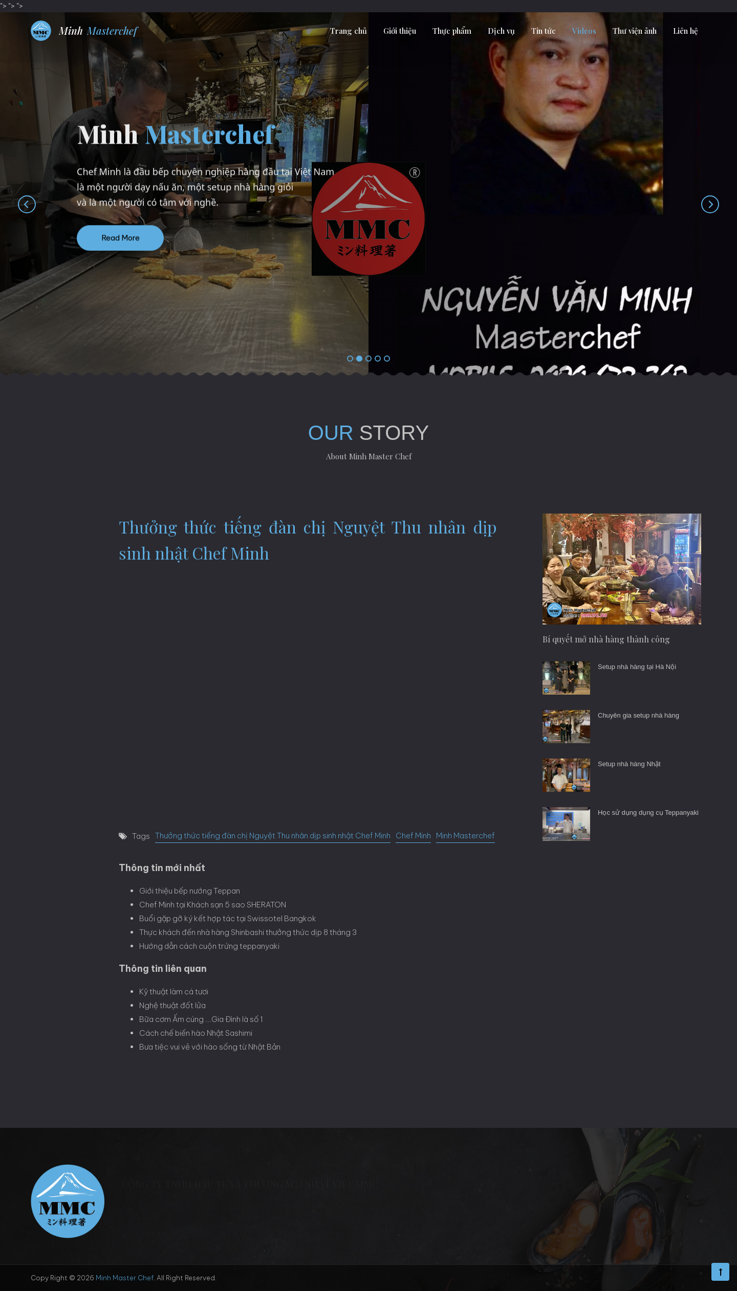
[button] (350, 359)
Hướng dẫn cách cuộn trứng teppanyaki (209, 946)
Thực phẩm (451, 31)
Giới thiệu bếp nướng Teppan (189, 891)
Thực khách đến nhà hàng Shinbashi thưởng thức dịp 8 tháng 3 (248, 932)
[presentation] (17, 204)
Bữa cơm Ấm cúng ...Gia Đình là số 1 (201, 1019)
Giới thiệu (399, 31)
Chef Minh (413, 835)
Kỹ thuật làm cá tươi (173, 991)
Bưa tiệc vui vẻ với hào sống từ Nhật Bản (209, 1047)
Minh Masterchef (465, 835)
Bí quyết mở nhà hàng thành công (606, 639)
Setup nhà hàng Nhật (629, 764)
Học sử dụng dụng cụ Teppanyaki (648, 812)
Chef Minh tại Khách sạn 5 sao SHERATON (212, 904)
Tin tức (543, 31)
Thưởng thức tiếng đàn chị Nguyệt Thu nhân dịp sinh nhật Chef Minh (273, 835)
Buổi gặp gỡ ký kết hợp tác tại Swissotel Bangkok (227, 918)
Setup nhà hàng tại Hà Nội (637, 667)
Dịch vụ (501, 31)
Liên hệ (685, 31)
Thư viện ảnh (635, 31)
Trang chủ (348, 31)
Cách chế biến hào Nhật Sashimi (195, 1033)
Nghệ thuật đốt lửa (172, 1005)
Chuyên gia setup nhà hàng (638, 715)
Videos (584, 31)
